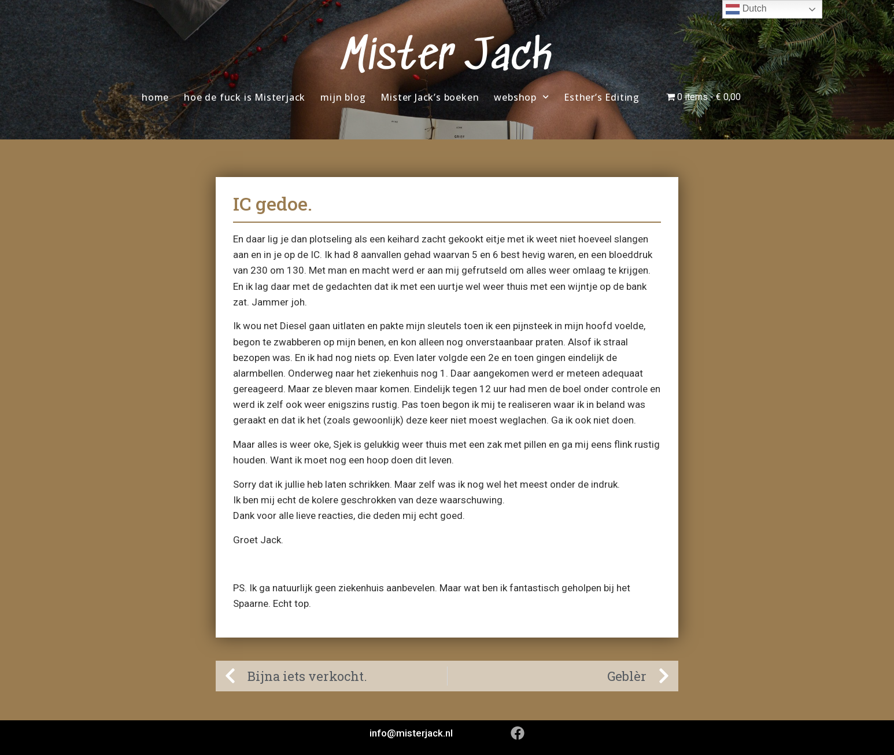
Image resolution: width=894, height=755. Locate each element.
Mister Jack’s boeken (429, 97)
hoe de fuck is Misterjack (244, 97)
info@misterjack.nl (411, 733)
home (155, 97)
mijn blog (342, 97)
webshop (521, 97)
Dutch (746, 9)
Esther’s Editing (602, 97)
